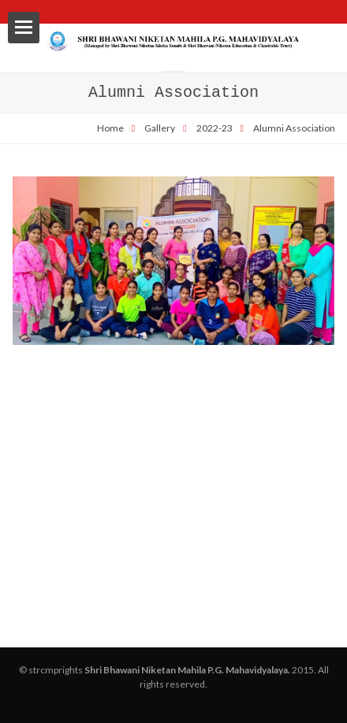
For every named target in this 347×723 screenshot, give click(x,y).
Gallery (159, 128)
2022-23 (214, 128)
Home (110, 128)
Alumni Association (294, 128)
